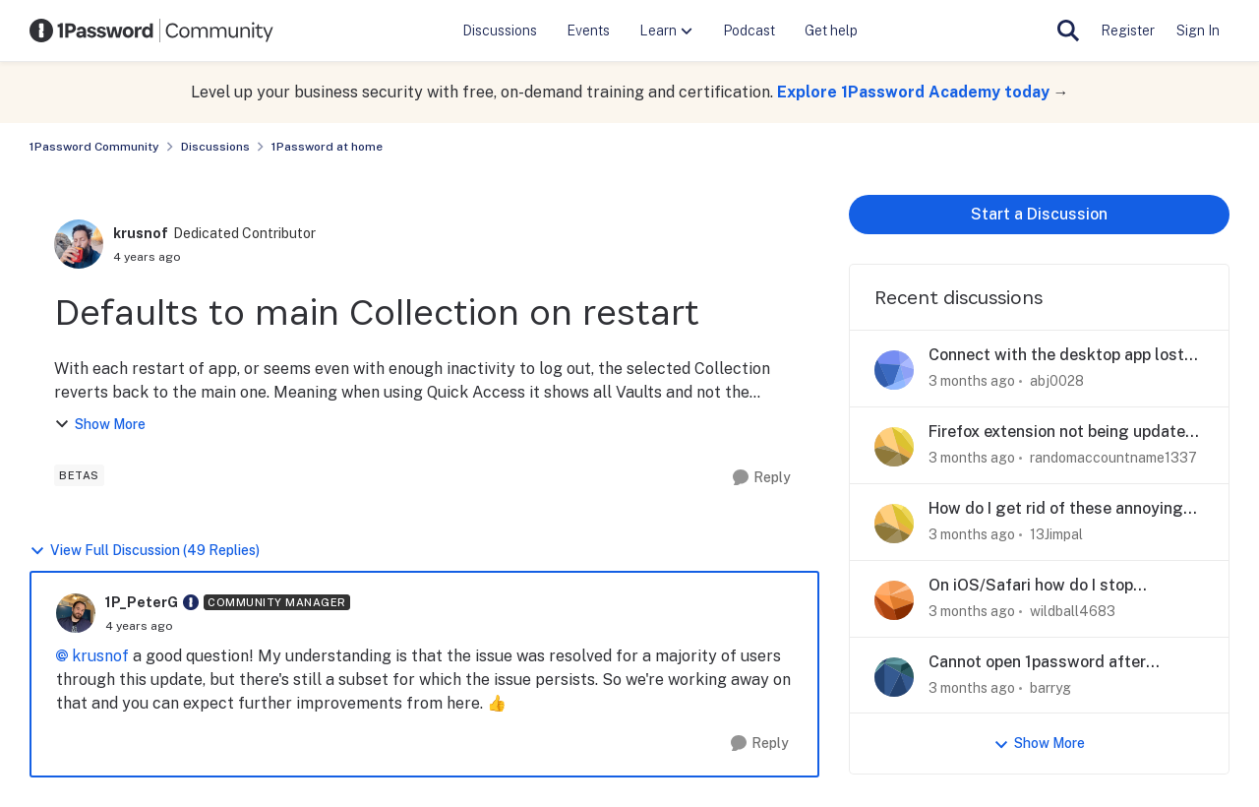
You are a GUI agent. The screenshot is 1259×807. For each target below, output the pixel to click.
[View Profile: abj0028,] (894, 370)
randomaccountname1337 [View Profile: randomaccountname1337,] (1113, 458)
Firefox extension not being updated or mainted (1062, 432)
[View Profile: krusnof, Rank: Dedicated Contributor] (78, 244)
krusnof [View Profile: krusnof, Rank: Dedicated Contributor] (140, 233)
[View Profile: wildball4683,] (894, 600)
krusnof (100, 656)
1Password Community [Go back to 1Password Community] (94, 147)
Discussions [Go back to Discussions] (215, 147)
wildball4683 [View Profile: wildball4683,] (1072, 611)
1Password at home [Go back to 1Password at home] (327, 147)
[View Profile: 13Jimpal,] (894, 523)
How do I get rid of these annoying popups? (1056, 509)
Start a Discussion (1039, 214)
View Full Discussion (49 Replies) (145, 550)
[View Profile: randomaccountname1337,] (894, 446)
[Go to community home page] (151, 30)
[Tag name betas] (79, 475)
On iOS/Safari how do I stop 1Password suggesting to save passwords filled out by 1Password (1058, 586)
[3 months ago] (972, 381)
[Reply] (762, 478)
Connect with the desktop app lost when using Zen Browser (1056, 355)
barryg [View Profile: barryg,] (1050, 687)
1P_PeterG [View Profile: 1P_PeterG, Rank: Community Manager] (141, 602)
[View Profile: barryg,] (894, 677)
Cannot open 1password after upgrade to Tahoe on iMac (1037, 662)
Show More (100, 424)
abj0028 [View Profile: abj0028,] (1057, 381)
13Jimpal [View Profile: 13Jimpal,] (1056, 534)
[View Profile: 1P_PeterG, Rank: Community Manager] (75, 613)
